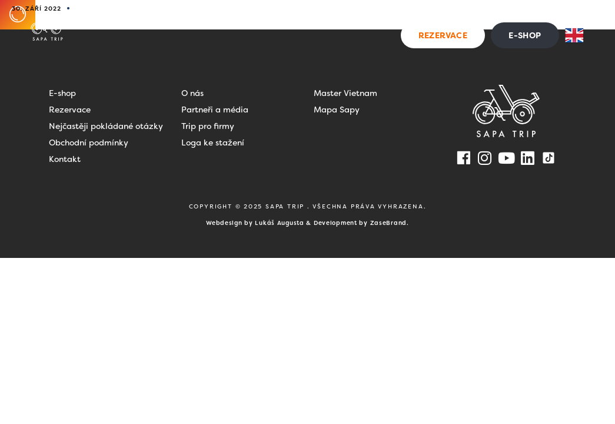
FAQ (490, 13)
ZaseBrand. (389, 223)
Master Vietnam (345, 93)
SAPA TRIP (286, 206)
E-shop (62, 93)
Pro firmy (406, 13)
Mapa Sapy (337, 109)
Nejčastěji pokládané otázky (106, 126)
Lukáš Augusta (279, 223)
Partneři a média (214, 109)
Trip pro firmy (207, 126)
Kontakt (540, 14)
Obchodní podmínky (88, 142)
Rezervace (70, 109)
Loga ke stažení (212, 142)
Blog (457, 13)
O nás (192, 93)
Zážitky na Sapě (192, 13)
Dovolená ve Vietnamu (308, 13)
